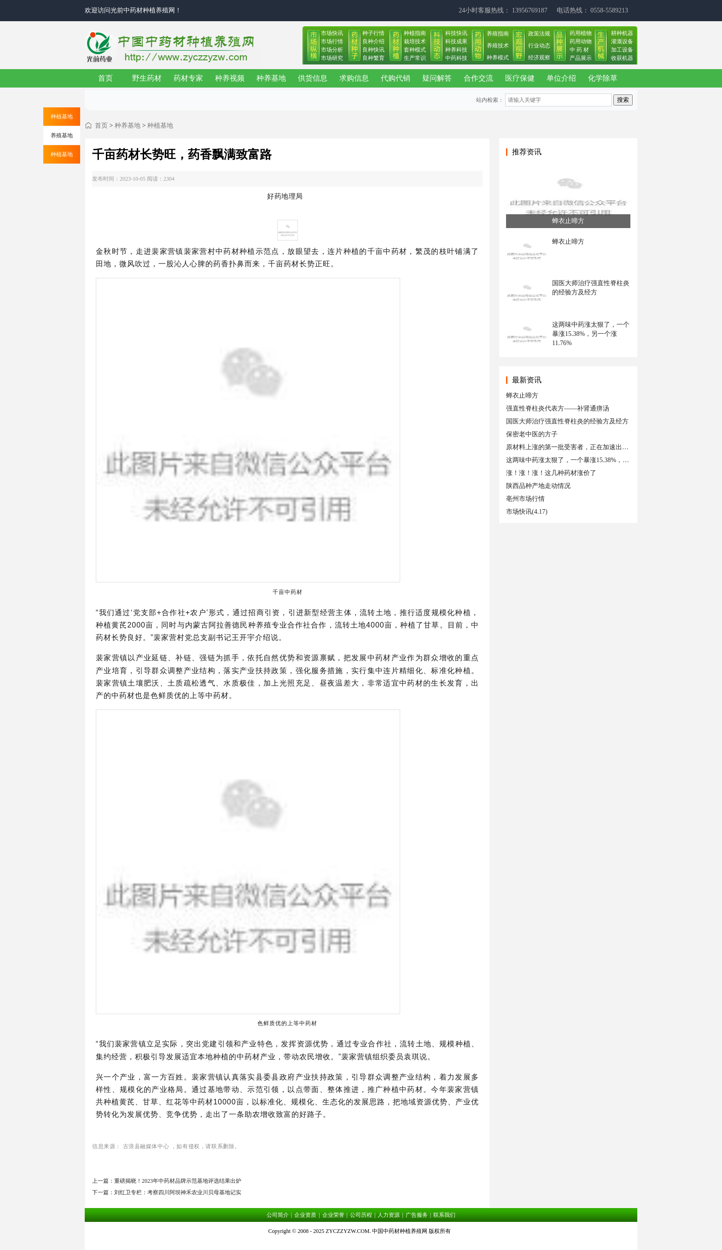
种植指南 (415, 33)
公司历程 (361, 1215)
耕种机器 (622, 33)
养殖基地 (62, 135)
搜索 (623, 99)
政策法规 (539, 33)
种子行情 (373, 33)
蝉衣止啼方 (522, 395)
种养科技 (456, 50)
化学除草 (602, 78)
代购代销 (395, 78)
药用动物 (581, 41)
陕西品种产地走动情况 (538, 485)
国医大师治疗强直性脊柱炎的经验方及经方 (567, 421)
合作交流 (478, 78)
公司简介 (278, 1215)
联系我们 (444, 1215)
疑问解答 (437, 78)
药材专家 (188, 78)
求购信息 (354, 78)
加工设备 (622, 50)
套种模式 (415, 50)
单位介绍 (561, 78)
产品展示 (581, 58)
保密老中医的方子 (532, 434)
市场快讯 (332, 33)
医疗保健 (520, 78)
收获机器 (622, 58)
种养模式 (498, 57)
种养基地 (271, 78)
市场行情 (332, 41)
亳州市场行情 (525, 498)
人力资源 (389, 1215)
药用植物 (581, 33)
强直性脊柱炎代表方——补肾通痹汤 (557, 408)
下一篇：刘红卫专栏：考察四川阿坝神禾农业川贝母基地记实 (166, 1192)
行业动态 (539, 45)
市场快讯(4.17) (526, 511)
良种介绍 (373, 41)
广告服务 (417, 1215)
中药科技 (456, 58)
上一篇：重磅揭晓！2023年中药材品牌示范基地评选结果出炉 (166, 1181)
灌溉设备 (622, 41)
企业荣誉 (333, 1215)
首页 (105, 78)
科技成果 (456, 41)
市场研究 (332, 58)
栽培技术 (415, 41)
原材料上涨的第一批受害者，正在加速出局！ (570, 447)
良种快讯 (373, 50)
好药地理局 (285, 195)
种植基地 (160, 125)
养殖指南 (498, 33)
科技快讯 (456, 33)
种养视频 (230, 78)
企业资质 (305, 1215)
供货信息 (312, 78)
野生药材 (147, 78)
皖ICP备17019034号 (361, 1242)
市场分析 (332, 50)
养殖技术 (498, 45)
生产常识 (415, 58)
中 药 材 (579, 50)
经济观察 (539, 57)
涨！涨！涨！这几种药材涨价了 (551, 472)
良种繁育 (373, 58)
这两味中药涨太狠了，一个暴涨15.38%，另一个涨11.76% (587, 460)
